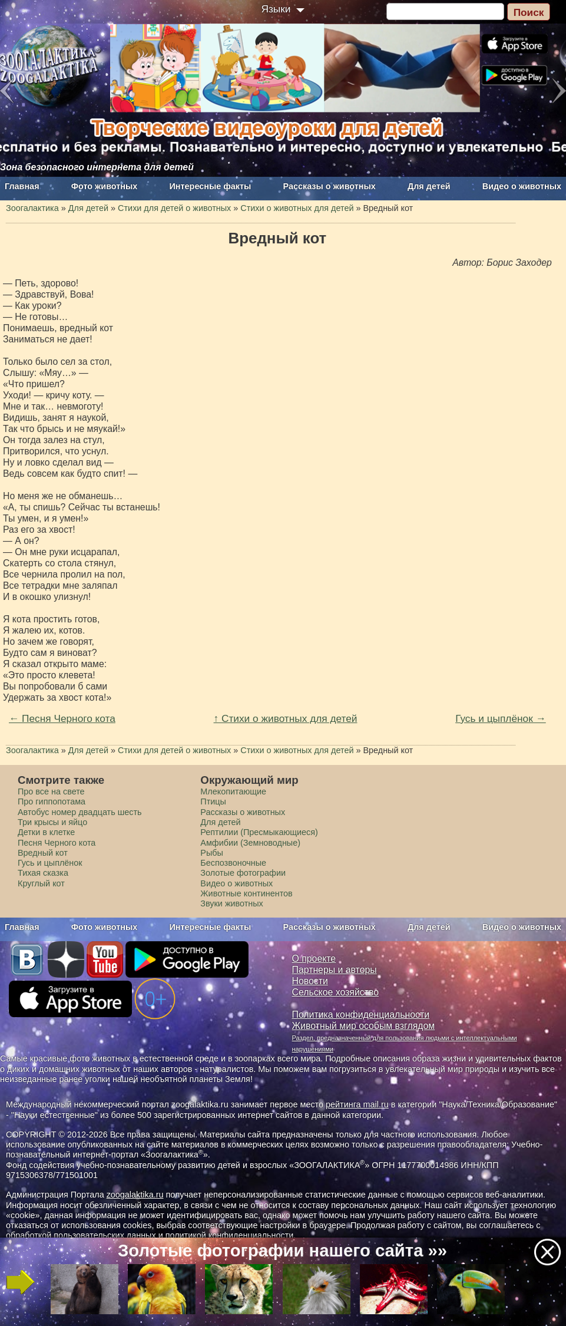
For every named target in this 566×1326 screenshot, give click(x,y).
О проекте (314, 959)
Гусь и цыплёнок (50, 862)
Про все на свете (51, 791)
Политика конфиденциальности (361, 1015)
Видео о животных (521, 186)
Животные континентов (246, 893)
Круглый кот (41, 883)
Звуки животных (231, 903)
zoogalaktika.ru (135, 1194)
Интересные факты (210, 186)
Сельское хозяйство (335, 992)
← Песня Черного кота (62, 718)
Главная (22, 186)
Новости (310, 981)
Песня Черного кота (56, 842)
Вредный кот (43, 852)
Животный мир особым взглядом (363, 1026)
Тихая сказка (43, 873)
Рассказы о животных (329, 186)
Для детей (429, 186)
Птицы (213, 801)
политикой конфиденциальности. (231, 1235)
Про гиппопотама (51, 801)
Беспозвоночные (233, 862)
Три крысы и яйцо (52, 822)
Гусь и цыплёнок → (500, 718)
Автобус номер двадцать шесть (80, 812)
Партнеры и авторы (334, 970)
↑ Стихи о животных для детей (286, 718)
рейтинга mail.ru (357, 1104)
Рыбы (211, 852)
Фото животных (104, 186)
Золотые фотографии (243, 873)
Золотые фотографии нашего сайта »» (282, 1250)
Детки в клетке (46, 832)
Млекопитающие (233, 791)
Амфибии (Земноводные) (250, 842)
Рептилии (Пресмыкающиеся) (259, 832)
